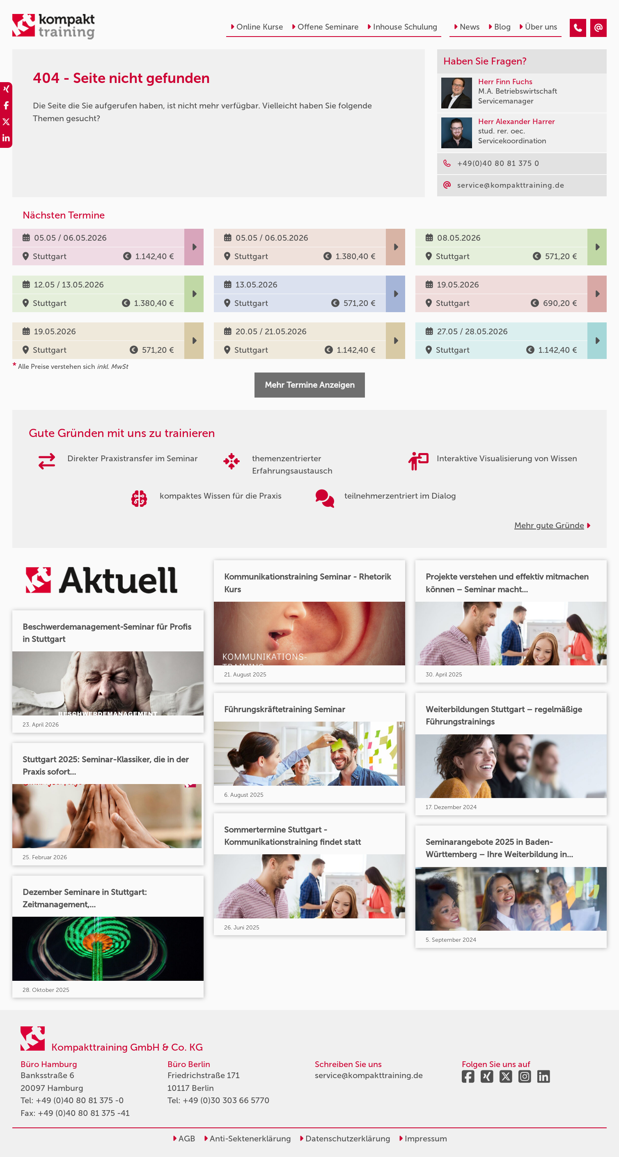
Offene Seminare (325, 27)
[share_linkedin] (6, 139)
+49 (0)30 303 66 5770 (226, 1100)
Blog (499, 27)
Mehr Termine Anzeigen (310, 385)
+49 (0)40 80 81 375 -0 (80, 1100)
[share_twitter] (6, 123)
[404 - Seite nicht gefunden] (578, 28)
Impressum (423, 1138)
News (467, 27)
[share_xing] (6, 90)
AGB (183, 1138)
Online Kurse (256, 27)
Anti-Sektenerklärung (247, 1138)
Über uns (538, 27)
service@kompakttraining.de (369, 1075)
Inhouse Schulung (402, 27)
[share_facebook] (6, 107)
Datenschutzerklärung (344, 1138)
